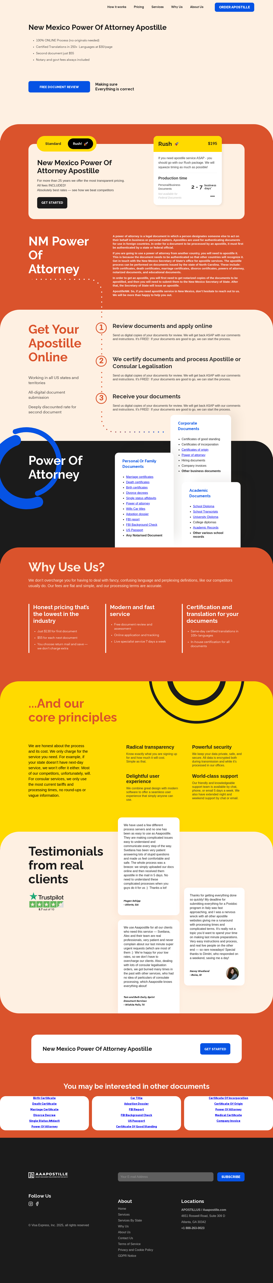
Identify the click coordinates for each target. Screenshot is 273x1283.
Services (157, 7)
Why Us (177, 7)
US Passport (134, 530)
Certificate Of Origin (228, 1103)
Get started (215, 1049)
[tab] (53, 143)
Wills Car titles (135, 508)
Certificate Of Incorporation (228, 1098)
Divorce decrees (137, 492)
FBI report (133, 519)
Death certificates (138, 482)
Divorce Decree (44, 1115)
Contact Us (125, 1238)
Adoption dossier (137, 514)
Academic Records (205, 527)
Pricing (139, 7)
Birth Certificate (44, 1098)
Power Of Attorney (44, 1126)
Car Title (136, 1098)
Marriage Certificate (44, 1109)
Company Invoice (228, 1120)
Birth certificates (137, 487)
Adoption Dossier (136, 1103)
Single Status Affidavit (44, 1120)
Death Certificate (44, 1103)
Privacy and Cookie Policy (135, 1249)
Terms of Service (129, 1244)
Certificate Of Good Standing (136, 1126)
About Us (196, 7)
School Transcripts (205, 511)
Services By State (130, 1220)
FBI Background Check (141, 524)
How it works (116, 7)
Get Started (52, 202)
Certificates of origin (195, 449)
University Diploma (205, 517)
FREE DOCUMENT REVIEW (59, 87)
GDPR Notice (127, 1255)
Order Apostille (234, 7)
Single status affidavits (141, 498)
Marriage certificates (139, 476)
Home (122, 1208)
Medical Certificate (228, 1115)
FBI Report (136, 1109)
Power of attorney (138, 503)
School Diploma (203, 506)
